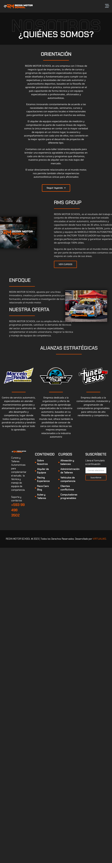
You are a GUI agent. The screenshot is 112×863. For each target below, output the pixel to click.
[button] (71, 188)
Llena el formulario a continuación (95, 462)
